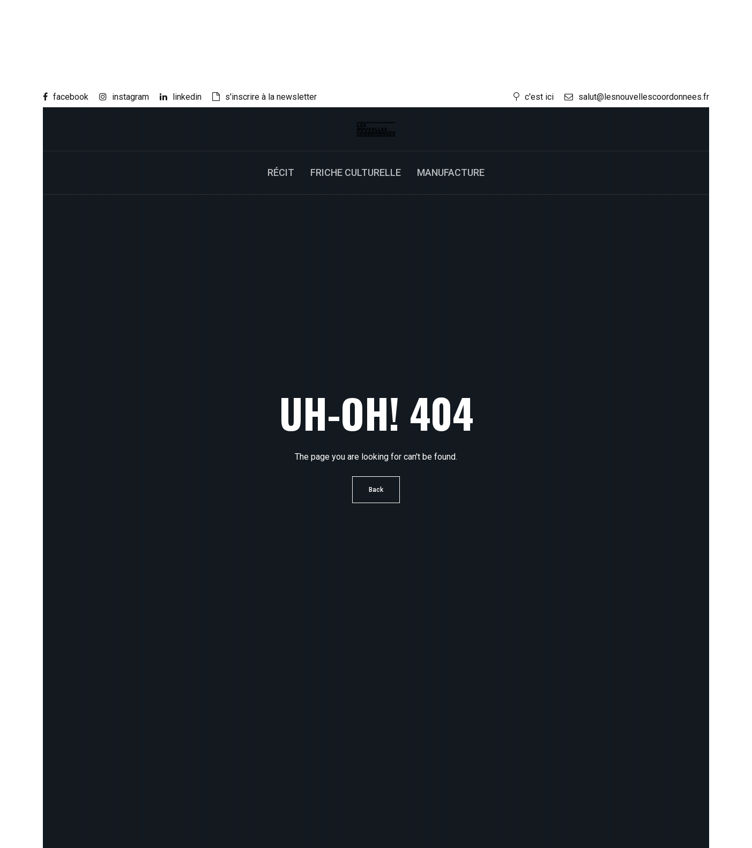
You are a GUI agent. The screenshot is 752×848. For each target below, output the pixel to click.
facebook (65, 96)
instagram (124, 96)
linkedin (181, 96)
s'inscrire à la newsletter (264, 96)
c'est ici (533, 96)
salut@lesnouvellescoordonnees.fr (636, 96)
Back (376, 489)
